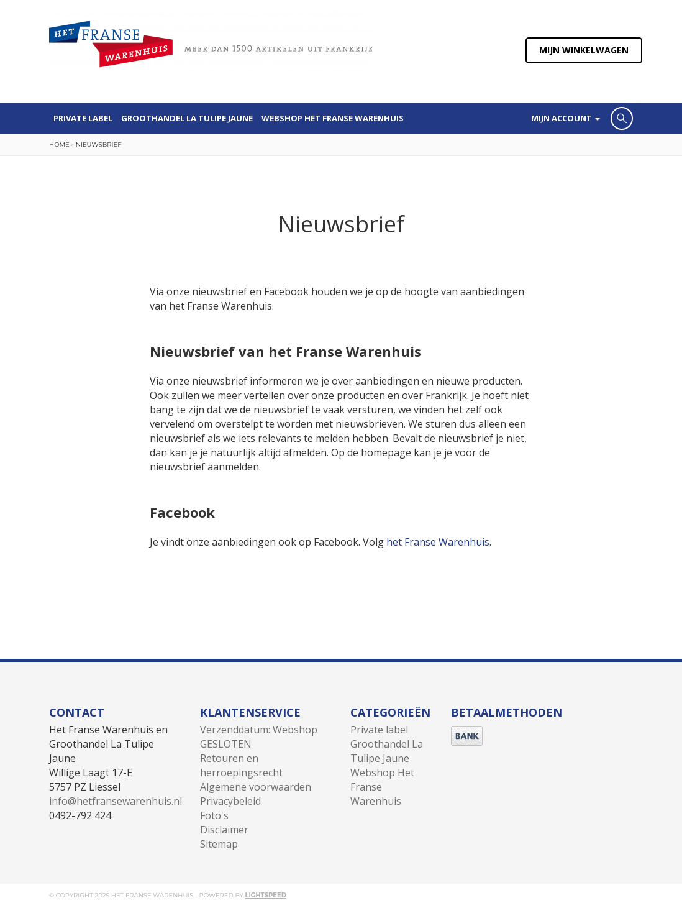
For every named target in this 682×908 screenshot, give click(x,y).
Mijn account (565, 118)
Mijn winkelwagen (584, 50)
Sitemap (219, 844)
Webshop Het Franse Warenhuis (332, 118)
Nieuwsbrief (99, 144)
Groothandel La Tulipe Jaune (187, 118)
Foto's (214, 815)
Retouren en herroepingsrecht (241, 765)
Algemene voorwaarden (255, 787)
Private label (82, 118)
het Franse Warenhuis (437, 542)
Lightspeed (265, 895)
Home (59, 144)
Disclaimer (224, 830)
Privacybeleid (230, 801)
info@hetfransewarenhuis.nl (115, 801)
